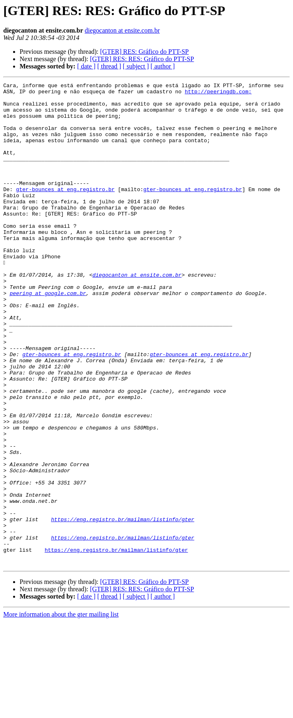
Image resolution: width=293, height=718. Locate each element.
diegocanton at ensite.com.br (122, 30)
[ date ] (86, 66)
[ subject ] (136, 66)
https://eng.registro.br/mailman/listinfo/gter (122, 607)
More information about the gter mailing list (61, 710)
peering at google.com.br (48, 335)
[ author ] (163, 66)
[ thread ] (109, 66)
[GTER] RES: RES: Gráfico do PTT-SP (142, 58)
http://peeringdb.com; (218, 93)
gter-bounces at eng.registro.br (65, 211)
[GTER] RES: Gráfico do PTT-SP (144, 51)
